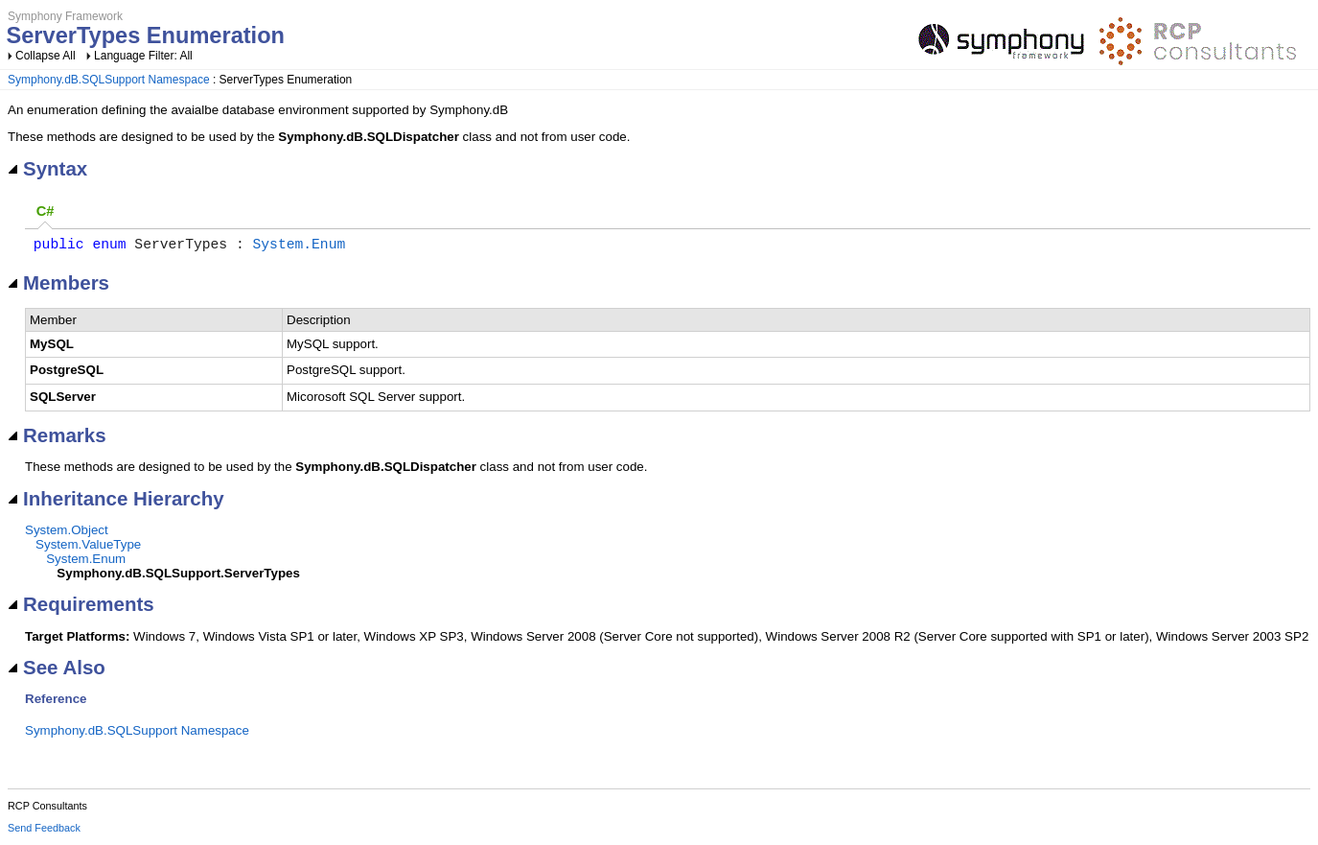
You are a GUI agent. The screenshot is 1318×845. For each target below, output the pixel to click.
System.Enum (298, 246)
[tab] (45, 212)
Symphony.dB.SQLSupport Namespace (109, 79)
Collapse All (45, 55)
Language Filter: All (143, 55)
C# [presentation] (45, 211)
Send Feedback (44, 831)
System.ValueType (88, 548)
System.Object (66, 534)
